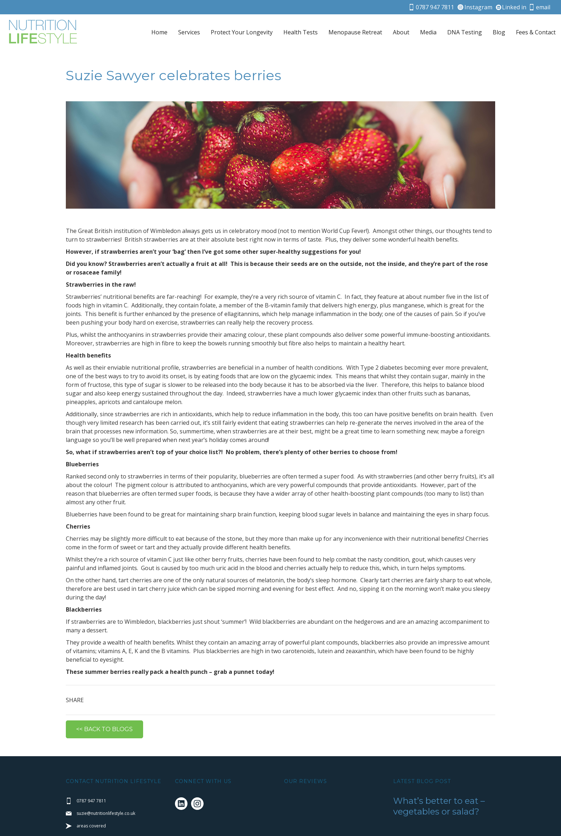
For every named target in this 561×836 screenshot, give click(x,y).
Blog (499, 32)
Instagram (478, 7)
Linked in (514, 7)
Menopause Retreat (355, 32)
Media (428, 32)
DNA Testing (464, 32)
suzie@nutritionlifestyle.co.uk (106, 802)
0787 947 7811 (435, 7)
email (543, 7)
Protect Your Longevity (242, 32)
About (401, 32)
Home (159, 32)
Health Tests (300, 32)
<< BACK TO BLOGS (104, 717)
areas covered (91, 814)
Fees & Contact (536, 32)
